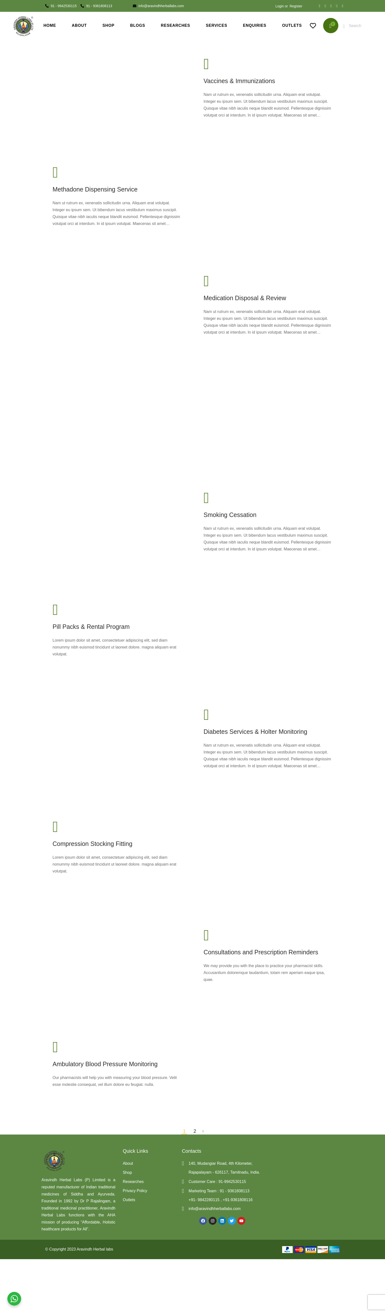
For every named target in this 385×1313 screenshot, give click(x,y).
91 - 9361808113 (234, 1191)
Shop (127, 1172)
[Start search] (344, 26)
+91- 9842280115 (204, 1200)
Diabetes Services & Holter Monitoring (255, 731)
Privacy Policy (135, 1191)
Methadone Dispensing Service (95, 189)
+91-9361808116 (237, 1200)
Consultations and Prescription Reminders (261, 952)
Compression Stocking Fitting (92, 843)
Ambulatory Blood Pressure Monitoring (105, 1064)
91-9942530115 (231, 1182)
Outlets (129, 1200)
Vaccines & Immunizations (239, 80)
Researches (133, 1182)
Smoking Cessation (230, 514)
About (128, 1163)
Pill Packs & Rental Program (91, 626)
